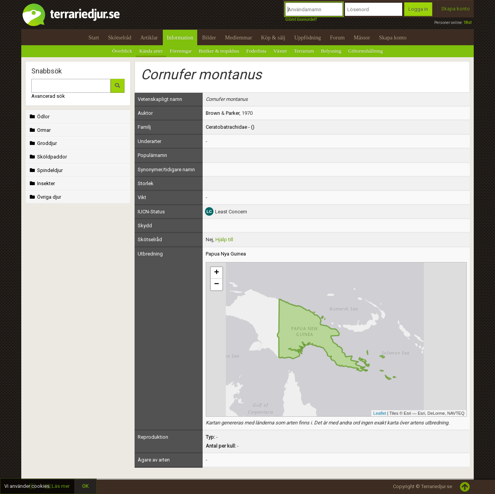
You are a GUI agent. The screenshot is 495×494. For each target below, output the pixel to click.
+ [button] (216, 273)
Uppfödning (307, 37)
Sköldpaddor (47, 157)
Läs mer (61, 486)
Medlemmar (238, 37)
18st (467, 22)
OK (85, 486)
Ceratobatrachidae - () (230, 127)
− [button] (216, 284)
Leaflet (379, 413)
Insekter (41, 183)
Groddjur (42, 143)
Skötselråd (119, 37)
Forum (337, 37)
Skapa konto (455, 9)
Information (180, 37)
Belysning (331, 51)
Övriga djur (44, 197)
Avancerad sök (48, 96)
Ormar (39, 130)
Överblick (122, 51)
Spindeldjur (45, 170)
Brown (213, 113)
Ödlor (39, 116)
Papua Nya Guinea (226, 254)
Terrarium (304, 51)
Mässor (362, 37)
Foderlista (256, 51)
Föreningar (181, 51)
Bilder (209, 37)
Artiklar (149, 37)
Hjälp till (224, 239)
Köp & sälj (273, 37)
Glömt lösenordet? (301, 19)
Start (94, 37)
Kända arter (151, 51)
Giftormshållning (365, 51)
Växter (280, 51)
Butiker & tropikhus (219, 51)
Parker (232, 113)
